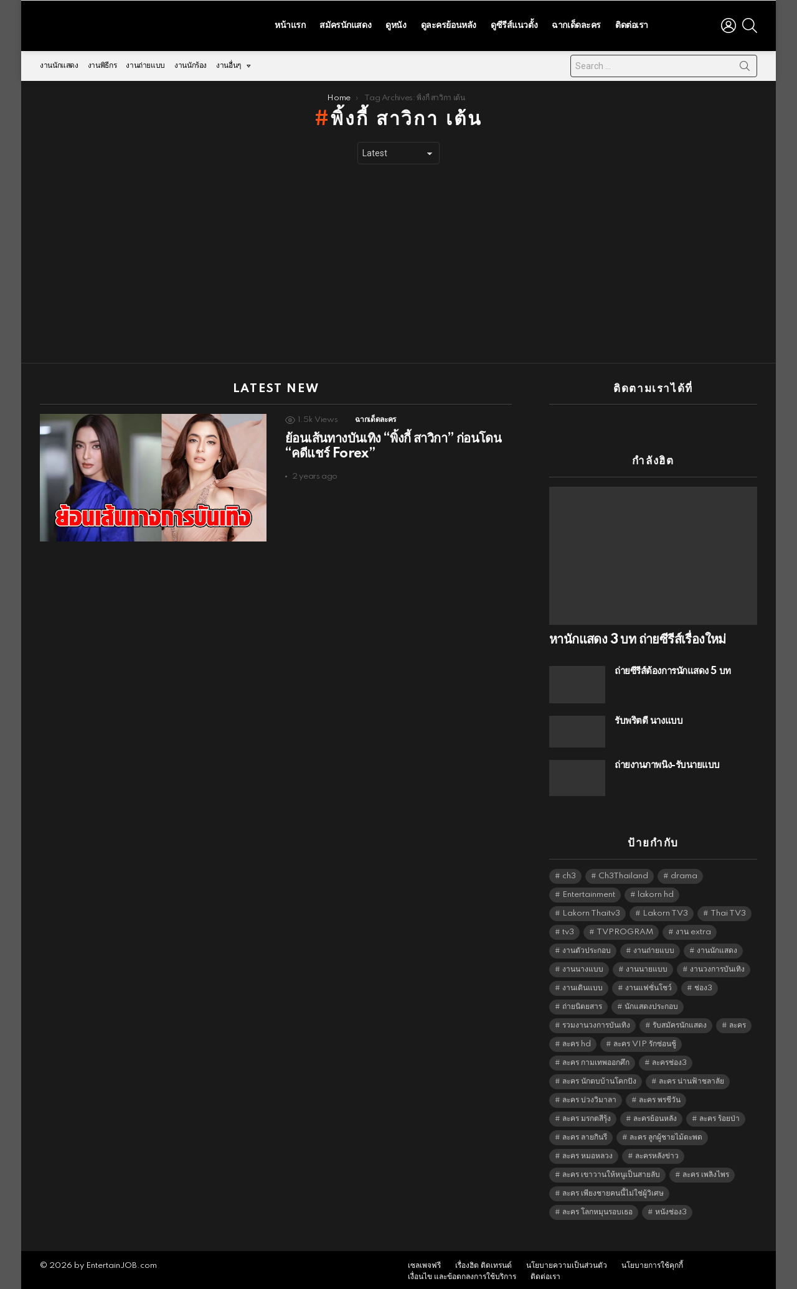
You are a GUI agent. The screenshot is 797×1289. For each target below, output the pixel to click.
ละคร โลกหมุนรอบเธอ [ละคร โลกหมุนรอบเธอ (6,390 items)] (597, 1208)
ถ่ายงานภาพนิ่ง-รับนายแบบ (667, 762)
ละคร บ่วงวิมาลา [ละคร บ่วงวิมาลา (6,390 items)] (589, 1096)
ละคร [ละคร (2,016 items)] (737, 1022)
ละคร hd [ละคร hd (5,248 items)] (576, 1040)
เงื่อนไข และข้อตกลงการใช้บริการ (462, 1274)
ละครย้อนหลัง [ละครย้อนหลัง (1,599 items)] (655, 1115)
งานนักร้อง (190, 63)
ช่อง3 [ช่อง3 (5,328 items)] (703, 984)
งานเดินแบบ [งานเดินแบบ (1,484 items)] (582, 984)
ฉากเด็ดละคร (576, 24)
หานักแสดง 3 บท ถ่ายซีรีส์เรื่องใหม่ (637, 637)
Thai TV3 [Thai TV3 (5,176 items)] (728, 910)
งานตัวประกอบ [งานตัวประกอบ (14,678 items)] (586, 947)
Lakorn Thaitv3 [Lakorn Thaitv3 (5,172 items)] (591, 910)
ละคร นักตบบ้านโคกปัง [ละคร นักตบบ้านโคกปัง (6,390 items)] (599, 1078)
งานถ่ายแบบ (145, 63)
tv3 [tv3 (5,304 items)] (568, 928)
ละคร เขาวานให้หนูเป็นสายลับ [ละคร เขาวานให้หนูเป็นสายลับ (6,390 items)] (611, 1171)
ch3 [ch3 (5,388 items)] (569, 872)
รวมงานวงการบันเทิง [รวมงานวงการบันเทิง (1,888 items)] (596, 1022)
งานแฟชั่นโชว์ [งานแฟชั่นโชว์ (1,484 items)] (648, 984)
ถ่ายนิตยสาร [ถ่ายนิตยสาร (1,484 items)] (582, 1003)
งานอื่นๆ (228, 66)
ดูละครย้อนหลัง (448, 24)
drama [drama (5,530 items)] (684, 872)
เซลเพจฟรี (424, 1263)
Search (744, 65)
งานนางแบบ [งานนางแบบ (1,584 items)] (582, 966)
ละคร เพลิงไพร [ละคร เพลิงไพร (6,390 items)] (705, 1171)
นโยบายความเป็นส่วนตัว (566, 1263)
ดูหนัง (395, 24)
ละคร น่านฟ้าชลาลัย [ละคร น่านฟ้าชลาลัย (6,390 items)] (691, 1078)
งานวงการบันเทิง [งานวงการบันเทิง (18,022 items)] (717, 966)
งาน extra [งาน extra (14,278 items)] (693, 928)
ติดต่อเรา (631, 24)
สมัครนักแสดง (345, 24)
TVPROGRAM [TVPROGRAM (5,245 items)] (625, 928)
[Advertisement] (398, 261)
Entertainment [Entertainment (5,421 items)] (588, 891)
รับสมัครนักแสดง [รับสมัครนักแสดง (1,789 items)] (680, 1022)
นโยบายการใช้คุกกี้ (652, 1263)
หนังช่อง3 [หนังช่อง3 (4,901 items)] (671, 1208)
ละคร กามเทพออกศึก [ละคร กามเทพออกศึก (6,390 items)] (596, 1059)
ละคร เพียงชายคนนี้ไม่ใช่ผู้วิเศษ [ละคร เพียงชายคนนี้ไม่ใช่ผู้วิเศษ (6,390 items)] (613, 1190)
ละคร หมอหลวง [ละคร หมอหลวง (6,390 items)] (587, 1152)
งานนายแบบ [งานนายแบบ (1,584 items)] (646, 966)
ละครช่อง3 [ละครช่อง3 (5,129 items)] (669, 1059)
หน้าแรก (290, 24)
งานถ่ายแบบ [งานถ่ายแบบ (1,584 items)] (653, 947)
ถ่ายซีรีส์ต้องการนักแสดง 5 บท (673, 668)
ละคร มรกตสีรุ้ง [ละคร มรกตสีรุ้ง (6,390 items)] (586, 1115)
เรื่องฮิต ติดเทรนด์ (483, 1263)
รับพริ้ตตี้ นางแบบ (648, 718)
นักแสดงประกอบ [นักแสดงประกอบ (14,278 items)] (651, 1003)
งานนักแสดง (59, 63)
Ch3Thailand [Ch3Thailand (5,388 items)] (623, 872)
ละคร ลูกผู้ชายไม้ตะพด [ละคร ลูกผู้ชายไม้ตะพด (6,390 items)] (666, 1134)
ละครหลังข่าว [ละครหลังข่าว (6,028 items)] (657, 1152)
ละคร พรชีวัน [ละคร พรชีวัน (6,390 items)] (660, 1096)
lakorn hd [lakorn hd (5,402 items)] (656, 891)
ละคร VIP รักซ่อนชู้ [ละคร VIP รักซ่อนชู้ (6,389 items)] (644, 1040)
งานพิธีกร (102, 63)
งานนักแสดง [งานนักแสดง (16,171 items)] (717, 947)
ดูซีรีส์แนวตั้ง (514, 24)
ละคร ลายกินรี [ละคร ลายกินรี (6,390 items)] (584, 1134)
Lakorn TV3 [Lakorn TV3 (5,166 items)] (665, 910)
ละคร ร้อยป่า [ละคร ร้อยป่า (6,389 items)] (719, 1115)
